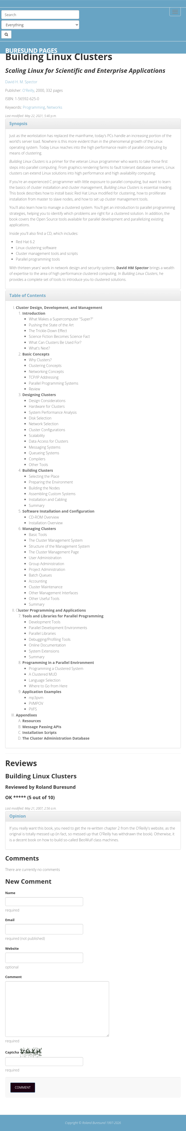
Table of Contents (27, 295)
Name (10, 892)
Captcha (12, 1052)
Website (12, 948)
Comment (13, 976)
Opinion (17, 816)
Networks (54, 107)
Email (10, 919)
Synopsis (18, 123)
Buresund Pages (31, 50)
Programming (34, 107)
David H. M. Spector (21, 81)
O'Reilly (28, 90)
